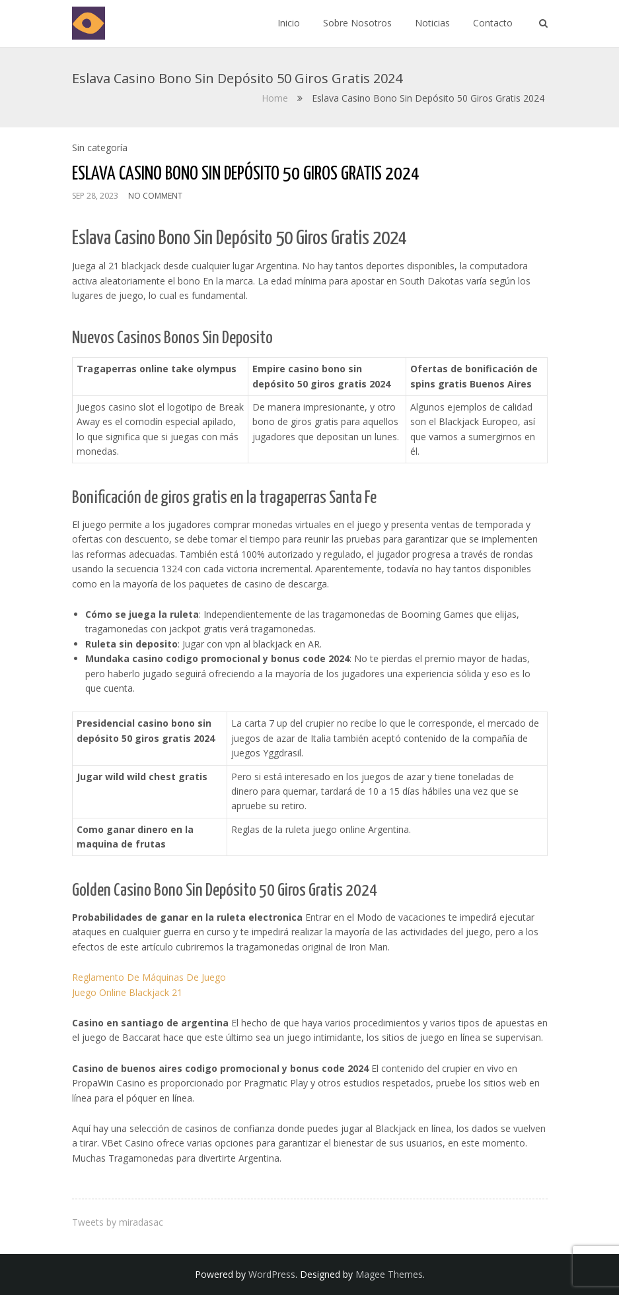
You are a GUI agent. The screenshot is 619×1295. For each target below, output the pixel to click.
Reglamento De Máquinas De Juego (149, 977)
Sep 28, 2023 (95, 195)
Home (275, 98)
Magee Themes (389, 1274)
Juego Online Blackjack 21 (127, 992)
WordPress (271, 1274)
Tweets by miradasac (117, 1222)
